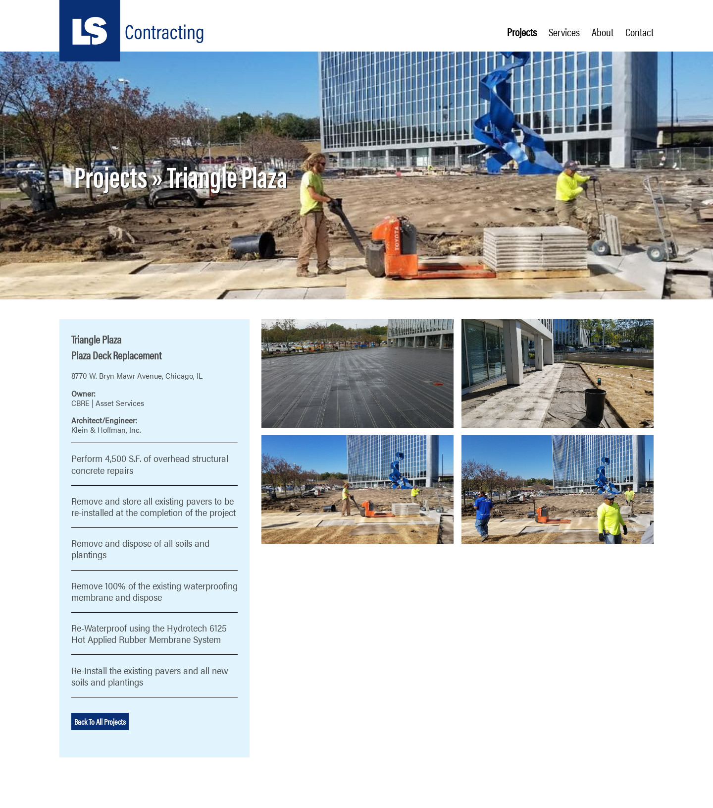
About (602, 32)
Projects (522, 32)
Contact (639, 32)
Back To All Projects (100, 721)
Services (564, 32)
